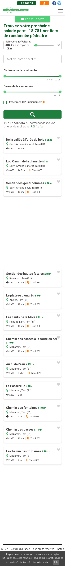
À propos (27, 3)
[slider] (36, 45)
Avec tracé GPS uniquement (25, 102)
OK (56, 562)
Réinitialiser (37, 126)
